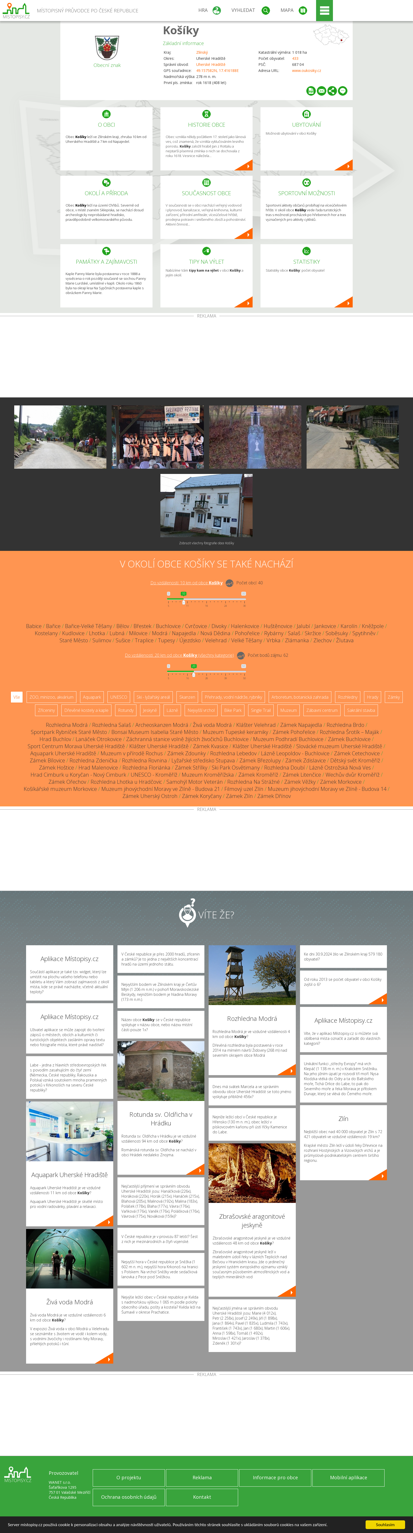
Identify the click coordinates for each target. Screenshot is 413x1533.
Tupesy (166, 640)
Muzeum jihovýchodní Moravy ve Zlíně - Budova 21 (160, 788)
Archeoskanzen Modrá (161, 724)
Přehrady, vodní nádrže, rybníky (233, 697)
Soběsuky (337, 633)
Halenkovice (245, 626)
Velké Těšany (246, 640)
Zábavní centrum (322, 710)
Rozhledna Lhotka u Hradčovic (126, 781)
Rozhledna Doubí (284, 767)
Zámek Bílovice (47, 760)
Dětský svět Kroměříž (355, 760)
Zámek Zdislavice (305, 760)
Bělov (122, 626)
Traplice (144, 640)
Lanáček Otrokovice (99, 739)
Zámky (394, 697)
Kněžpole (373, 626)
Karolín (349, 626)
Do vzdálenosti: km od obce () (179, 655)
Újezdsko (190, 640)
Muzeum (288, 710)
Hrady (372, 697)
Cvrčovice (196, 626)
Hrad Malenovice (98, 767)
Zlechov (322, 640)
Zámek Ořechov (67, 781)
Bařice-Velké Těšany (88, 626)
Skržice (313, 633)
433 (295, 58)
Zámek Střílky (191, 767)
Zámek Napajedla (301, 724)
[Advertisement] (206, 358)
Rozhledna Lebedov (233, 753)
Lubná (117, 633)
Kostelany (46, 633)
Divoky (219, 626)
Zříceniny (46, 710)
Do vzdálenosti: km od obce (186, 583)
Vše (16, 697)
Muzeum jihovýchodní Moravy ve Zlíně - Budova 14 (327, 788)
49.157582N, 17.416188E (217, 70)
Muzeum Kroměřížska (208, 774)
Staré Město (74, 640)
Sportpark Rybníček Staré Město (69, 732)
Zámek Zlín (239, 796)
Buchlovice (168, 626)
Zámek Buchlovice (349, 739)
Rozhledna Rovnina (144, 760)
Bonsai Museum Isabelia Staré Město (154, 732)
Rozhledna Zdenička (93, 760)
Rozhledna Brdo (345, 724)
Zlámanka (297, 640)
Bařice (53, 626)
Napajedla (184, 633)
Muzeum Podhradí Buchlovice (288, 739)
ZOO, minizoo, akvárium (51, 697)
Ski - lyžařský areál (153, 697)
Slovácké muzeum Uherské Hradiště (339, 746)
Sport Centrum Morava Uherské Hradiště (76, 746)
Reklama (202, 1477)
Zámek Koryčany (202, 796)
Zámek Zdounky (186, 753)
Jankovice (325, 626)
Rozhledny (347, 697)
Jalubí (303, 626)
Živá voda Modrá (212, 724)
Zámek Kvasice (210, 746)
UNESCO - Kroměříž (154, 774)
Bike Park (233, 710)
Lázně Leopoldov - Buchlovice (295, 753)
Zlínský (202, 52)
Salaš (294, 633)
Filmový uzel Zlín (243, 788)
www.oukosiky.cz (306, 70)
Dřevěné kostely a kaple (86, 710)
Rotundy (126, 710)
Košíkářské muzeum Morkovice (60, 788)
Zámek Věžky (300, 781)
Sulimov (101, 640)
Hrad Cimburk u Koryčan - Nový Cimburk (78, 774)
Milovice (138, 633)
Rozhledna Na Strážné (253, 781)
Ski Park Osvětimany (236, 767)
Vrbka (274, 640)
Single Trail (261, 710)
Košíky (181, 29)
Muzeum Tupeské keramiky (235, 732)
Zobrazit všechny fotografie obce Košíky (206, 543)
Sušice (123, 640)
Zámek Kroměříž (258, 774)
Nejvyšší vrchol (201, 710)
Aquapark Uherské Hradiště (63, 753)
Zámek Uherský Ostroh (150, 796)
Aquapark (92, 697)
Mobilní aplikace (348, 1477)
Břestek (142, 626)
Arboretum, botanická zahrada (300, 697)
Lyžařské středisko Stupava (203, 760)
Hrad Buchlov (55, 739)
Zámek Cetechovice (357, 753)
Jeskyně (150, 710)
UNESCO (118, 697)
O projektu (128, 1477)
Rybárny (273, 633)
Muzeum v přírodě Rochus (132, 753)
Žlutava (345, 640)
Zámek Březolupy (260, 760)
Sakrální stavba (361, 710)
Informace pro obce (275, 1477)
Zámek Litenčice (302, 774)
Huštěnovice (278, 626)
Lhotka (97, 633)
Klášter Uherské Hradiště (159, 746)
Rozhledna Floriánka (146, 767)
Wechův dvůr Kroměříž (353, 774)
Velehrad (216, 640)
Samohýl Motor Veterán (194, 781)
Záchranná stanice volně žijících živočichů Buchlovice (187, 739)
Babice (34, 626)
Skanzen (187, 697)
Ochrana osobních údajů (128, 1497)
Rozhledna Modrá (67, 724)
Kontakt (202, 1497)
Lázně (172, 710)
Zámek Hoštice (56, 767)
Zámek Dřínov (274, 796)
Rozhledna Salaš (111, 724)
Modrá (160, 633)
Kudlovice (73, 633)
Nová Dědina (215, 633)
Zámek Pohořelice (294, 732)
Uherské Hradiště (210, 64)
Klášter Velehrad (256, 724)
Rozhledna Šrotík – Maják (349, 732)
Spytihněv (363, 633)
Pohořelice (247, 633)
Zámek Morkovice (341, 781)
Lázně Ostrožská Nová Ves (340, 767)
